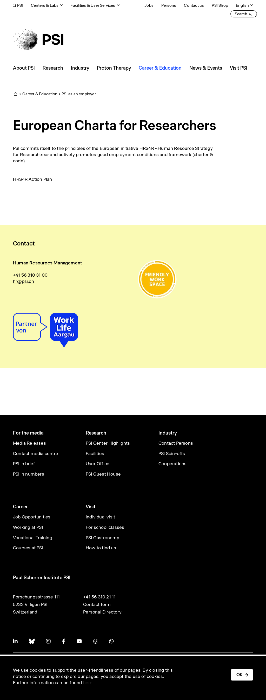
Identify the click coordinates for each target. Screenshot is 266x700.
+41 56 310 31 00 (30, 275)
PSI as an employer (79, 94)
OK (239, 674)
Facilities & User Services (92, 5)
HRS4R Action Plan (32, 179)
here (88, 682)
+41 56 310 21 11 (99, 596)
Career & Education (39, 94)
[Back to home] (38, 39)
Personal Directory (102, 612)
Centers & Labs (45, 5)
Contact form (97, 604)
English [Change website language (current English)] (242, 5)
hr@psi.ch (23, 281)
